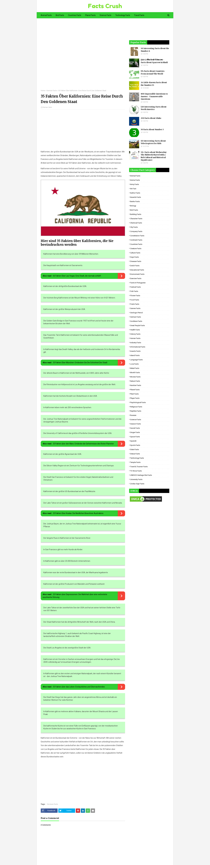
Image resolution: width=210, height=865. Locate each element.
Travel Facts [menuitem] (139, 15)
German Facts (51, 91)
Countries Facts (136, 244)
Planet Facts (135, 390)
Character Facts (136, 219)
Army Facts (134, 184)
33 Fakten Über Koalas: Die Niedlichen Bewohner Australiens (78, 513)
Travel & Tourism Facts (139, 467)
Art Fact (133, 189)
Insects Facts (135, 351)
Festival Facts (135, 287)
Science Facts (135, 420)
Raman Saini (47, 107)
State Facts (134, 449)
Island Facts (135, 355)
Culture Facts (135, 253)
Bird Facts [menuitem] (60, 15)
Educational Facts (137, 270)
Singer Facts (135, 432)
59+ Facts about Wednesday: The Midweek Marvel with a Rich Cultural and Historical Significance (154, 156)
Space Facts (135, 437)
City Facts (134, 227)
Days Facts (134, 257)
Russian (133, 415)
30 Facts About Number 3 (152, 129)
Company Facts (136, 231)
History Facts (135, 334)
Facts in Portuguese (137, 283)
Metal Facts (134, 368)
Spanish (133, 441)
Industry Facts (135, 343)
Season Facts (135, 424)
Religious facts (136, 407)
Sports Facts (135, 445)
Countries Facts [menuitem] (74, 15)
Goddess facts (136, 321)
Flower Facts (135, 296)
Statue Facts (135, 454)
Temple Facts (135, 462)
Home (43, 91)
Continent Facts (136, 240)
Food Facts (134, 300)
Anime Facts (135, 180)
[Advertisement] (83, 55)
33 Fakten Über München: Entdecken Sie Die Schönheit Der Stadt (80, 362)
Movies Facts (135, 377)
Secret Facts (135, 428)
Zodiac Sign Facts (137, 484)
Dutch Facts (134, 266)
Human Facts (135, 338)
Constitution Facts (137, 236)
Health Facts (135, 330)
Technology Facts (137, 458)
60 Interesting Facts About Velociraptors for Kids (153, 142)
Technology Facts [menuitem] (122, 15)
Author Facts (135, 193)
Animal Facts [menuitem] (46, 15)
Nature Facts (135, 381)
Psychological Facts (138, 402)
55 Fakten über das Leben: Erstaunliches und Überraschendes (79, 687)
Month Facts (135, 372)
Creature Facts (135, 248)
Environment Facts (137, 274)
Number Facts (135, 385)
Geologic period (136, 313)
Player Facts (134, 398)
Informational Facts (137, 347)
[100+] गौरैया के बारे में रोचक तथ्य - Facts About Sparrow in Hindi (154, 61)
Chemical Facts (136, 223)
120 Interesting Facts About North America (153, 108)
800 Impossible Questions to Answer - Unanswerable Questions (154, 96)
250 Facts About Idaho (151, 118)
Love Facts (134, 364)
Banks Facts (135, 201)
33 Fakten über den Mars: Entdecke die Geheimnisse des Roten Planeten (83, 444)
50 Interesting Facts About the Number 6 (155, 49)
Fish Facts (134, 291)
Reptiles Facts (135, 411)
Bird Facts (134, 210)
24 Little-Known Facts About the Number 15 (154, 83)
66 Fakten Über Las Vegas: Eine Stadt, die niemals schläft (77, 276)
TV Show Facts (136, 471)
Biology (133, 206)
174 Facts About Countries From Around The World (152, 72)
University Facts (136, 479)
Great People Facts (137, 325)
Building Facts (135, 214)
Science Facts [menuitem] (105, 15)
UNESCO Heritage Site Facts (141, 475)
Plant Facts (134, 394)
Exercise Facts (135, 278)
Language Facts (136, 360)
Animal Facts (135, 176)
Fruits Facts (134, 304)
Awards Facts (135, 197)
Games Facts (135, 308)
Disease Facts (135, 261)
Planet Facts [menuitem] (90, 15)
